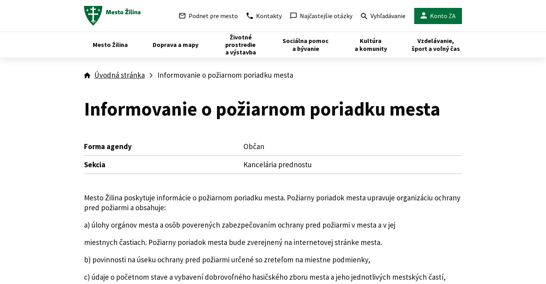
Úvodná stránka (119, 75)
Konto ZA (438, 16)
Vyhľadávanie (383, 17)
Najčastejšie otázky (321, 16)
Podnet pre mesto (208, 16)
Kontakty (264, 16)
